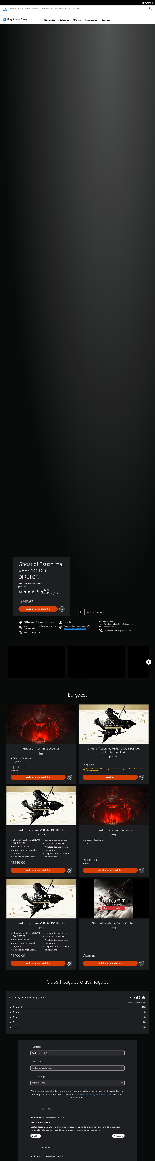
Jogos (12, 8)
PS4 (26, 8)
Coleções (64, 17)
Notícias (58, 8)
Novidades (49, 17)
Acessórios (46, 8)
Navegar (105, 17)
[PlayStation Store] (15, 16)
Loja (67, 8)
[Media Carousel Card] (36, 659)
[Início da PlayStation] (5, 8)
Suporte (76, 8)
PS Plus (35, 8)
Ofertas (77, 17)
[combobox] (77, 1050)
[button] (75, 625)
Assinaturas (91, 17)
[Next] (148, 659)
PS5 (19, 8)
